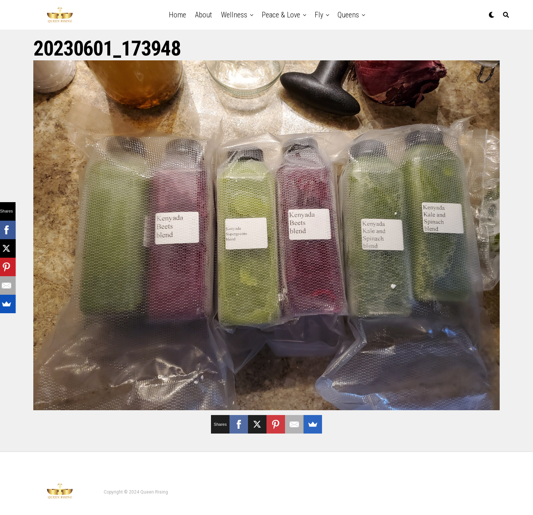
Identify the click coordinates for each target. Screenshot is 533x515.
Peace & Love (281, 14)
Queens (348, 14)
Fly (319, 14)
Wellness (234, 14)
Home (177, 14)
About (203, 14)
